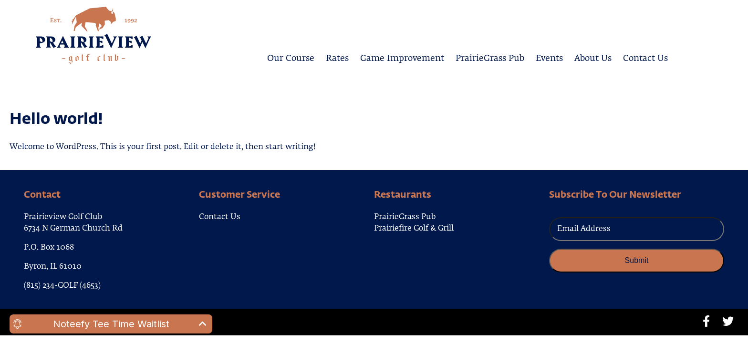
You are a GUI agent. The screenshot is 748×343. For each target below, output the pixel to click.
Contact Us (645, 57)
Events (549, 57)
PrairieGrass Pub (490, 57)
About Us (593, 57)
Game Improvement (402, 57)
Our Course (290, 57)
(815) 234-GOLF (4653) (62, 286)
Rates (337, 57)
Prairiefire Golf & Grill (414, 228)
